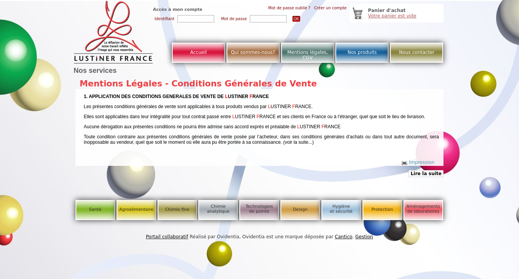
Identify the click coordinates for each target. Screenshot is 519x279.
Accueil (198, 52)
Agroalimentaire (136, 209)
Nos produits (362, 52)
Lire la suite (426, 173)
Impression (418, 162)
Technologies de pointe (259, 209)
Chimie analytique (218, 209)
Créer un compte (330, 8)
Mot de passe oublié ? (289, 8)
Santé (95, 209)
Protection (382, 209)
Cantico (343, 236)
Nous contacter (416, 52)
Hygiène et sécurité (341, 209)
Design (300, 209)
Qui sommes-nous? (253, 52)
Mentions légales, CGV (307, 55)
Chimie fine (177, 209)
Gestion (364, 236)
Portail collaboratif (167, 236)
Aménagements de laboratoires (423, 209)
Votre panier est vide (392, 16)
